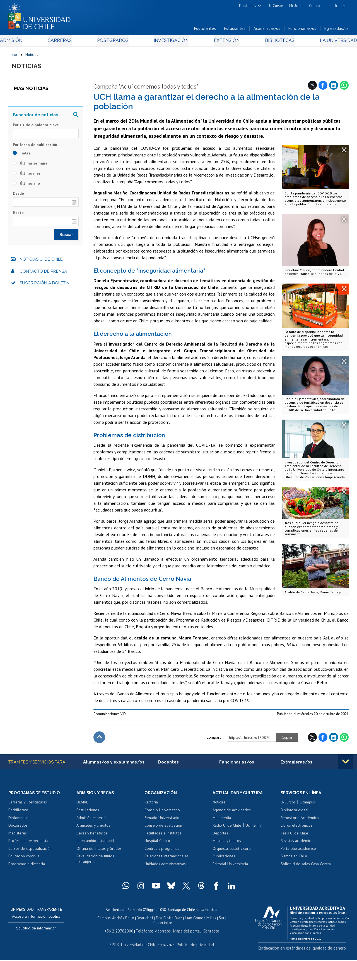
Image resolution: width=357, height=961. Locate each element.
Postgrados (114, 42)
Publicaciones (224, 859)
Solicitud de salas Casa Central (306, 867)
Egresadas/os (336, 30)
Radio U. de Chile (227, 828)
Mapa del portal (184, 932)
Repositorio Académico (300, 821)
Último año (26, 186)
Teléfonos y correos (153, 932)
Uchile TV (253, 828)
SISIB (118, 945)
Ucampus (307, 805)
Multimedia (222, 821)
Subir (99, 740)
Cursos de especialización (30, 852)
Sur (213, 920)
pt (344, 5)
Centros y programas (161, 852)
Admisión (20, 42)
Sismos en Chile (294, 859)
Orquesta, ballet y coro (232, 852)
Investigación (169, 42)
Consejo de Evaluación (163, 828)
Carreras (65, 42)
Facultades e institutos (162, 836)
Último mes (27, 176)
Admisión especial (91, 821)
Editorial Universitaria (230, 867)
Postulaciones (87, 813)
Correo (314, 5)
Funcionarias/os (302, 30)
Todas (21, 155)
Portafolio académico (298, 852)
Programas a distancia (26, 867)
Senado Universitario (161, 821)
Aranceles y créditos (93, 828)
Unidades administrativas (165, 867)
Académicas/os (267, 30)
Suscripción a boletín (44, 286)
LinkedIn (333, 88)
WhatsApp (344, 88)
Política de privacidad (192, 945)
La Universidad (328, 42)
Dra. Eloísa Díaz (164, 920)
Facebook (323, 88)
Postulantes (205, 30)
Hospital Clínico (157, 844)
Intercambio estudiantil (95, 844)
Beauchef (142, 920)
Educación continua (24, 859)
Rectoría (151, 805)
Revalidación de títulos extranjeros (95, 862)
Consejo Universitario (162, 813)
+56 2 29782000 (122, 932)
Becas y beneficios (91, 836)
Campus (104, 920)
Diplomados (18, 821)
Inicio (12, 56)
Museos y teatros (227, 844)
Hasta (18, 215)
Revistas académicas (297, 844)
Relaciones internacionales (166, 859)
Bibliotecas (272, 42)
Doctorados (18, 828)
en (327, 5)
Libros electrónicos (296, 828)
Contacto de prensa (43, 274)
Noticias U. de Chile (41, 262)
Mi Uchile (296, 5)
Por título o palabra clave (36, 127)
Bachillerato (18, 813)
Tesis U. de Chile (294, 836)
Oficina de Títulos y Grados (99, 852)
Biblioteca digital (294, 813)
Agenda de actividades (232, 813)
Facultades (247, 5)
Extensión (222, 42)
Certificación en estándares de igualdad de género (309, 951)
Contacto (206, 932)
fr (336, 5)
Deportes (220, 836)
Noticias (31, 56)
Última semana (30, 165)
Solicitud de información (36, 931)
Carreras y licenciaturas (27, 805)
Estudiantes (234, 30)
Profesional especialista (28, 844)
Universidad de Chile (140, 945)
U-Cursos (276, 5)
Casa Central (207, 912)
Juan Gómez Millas (194, 920)
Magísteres (17, 836)
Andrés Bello (122, 920)
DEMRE (82, 805)
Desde (18, 196)
